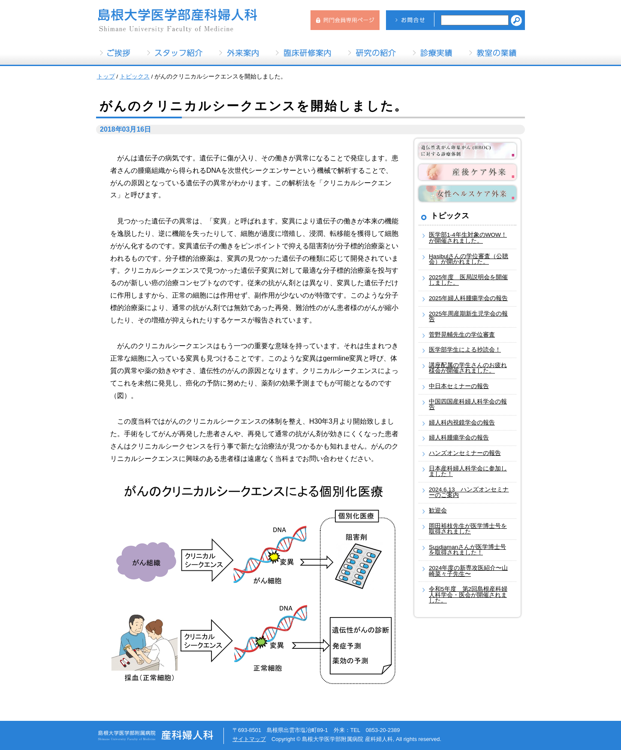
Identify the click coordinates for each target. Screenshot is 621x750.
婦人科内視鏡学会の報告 (462, 422)
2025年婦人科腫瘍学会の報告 (468, 298)
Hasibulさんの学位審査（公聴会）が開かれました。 (468, 259)
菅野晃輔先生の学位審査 (462, 334)
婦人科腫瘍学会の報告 (459, 437)
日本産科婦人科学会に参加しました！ (468, 471)
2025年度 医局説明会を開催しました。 (468, 280)
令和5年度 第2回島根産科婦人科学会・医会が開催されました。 (468, 595)
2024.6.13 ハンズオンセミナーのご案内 (469, 492)
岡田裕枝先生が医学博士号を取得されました (468, 529)
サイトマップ (249, 739)
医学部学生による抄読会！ (465, 349)
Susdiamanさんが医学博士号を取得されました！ (467, 550)
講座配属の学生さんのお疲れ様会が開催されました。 (468, 368)
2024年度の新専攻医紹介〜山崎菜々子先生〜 (468, 571)
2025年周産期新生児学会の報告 (468, 316)
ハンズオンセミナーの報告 (465, 453)
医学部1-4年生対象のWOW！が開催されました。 (468, 238)
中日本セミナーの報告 (459, 386)
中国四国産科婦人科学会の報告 (468, 404)
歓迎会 (438, 510)
